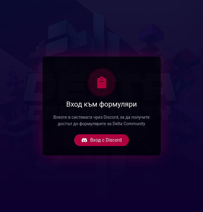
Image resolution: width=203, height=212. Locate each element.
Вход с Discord (101, 140)
